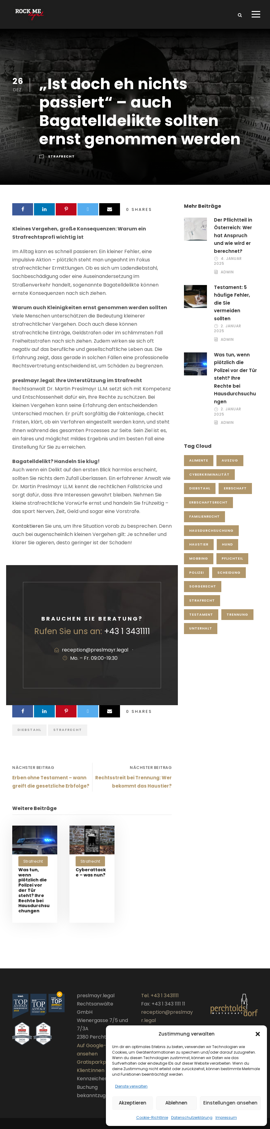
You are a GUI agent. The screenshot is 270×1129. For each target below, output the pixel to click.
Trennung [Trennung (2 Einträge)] (237, 618)
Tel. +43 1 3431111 (160, 999)
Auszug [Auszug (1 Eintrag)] (230, 464)
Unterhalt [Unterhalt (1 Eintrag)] (200, 632)
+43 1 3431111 (127, 635)
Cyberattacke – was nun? (91, 876)
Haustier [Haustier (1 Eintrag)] (198, 548)
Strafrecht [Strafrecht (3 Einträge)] (202, 604)
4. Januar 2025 (228, 265)
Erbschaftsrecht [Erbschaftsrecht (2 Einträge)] (208, 506)
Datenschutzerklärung (191, 1117)
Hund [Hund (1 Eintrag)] (227, 548)
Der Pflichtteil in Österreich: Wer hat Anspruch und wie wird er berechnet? (233, 239)
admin (227, 276)
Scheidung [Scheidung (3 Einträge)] (229, 576)
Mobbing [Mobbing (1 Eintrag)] (198, 562)
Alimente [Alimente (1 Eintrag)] (198, 464)
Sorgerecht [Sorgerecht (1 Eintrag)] (202, 590)
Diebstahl (29, 734)
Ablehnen (176, 1103)
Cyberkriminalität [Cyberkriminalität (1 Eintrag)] (209, 478)
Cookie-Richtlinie (152, 1117)
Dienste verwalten (131, 1086)
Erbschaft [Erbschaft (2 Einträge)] (235, 492)
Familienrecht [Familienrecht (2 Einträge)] (204, 520)
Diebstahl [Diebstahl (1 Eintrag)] (199, 492)
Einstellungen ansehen (230, 1103)
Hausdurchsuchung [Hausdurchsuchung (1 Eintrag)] (211, 534)
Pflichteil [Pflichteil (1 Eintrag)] (232, 562)
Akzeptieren (132, 1103)
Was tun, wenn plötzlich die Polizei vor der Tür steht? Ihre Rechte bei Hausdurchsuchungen (34, 894)
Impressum (226, 1117)
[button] (258, 1034)
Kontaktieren (28, 530)
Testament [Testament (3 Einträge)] (201, 618)
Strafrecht (61, 160)
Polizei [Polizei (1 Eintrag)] (196, 576)
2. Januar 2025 (227, 333)
